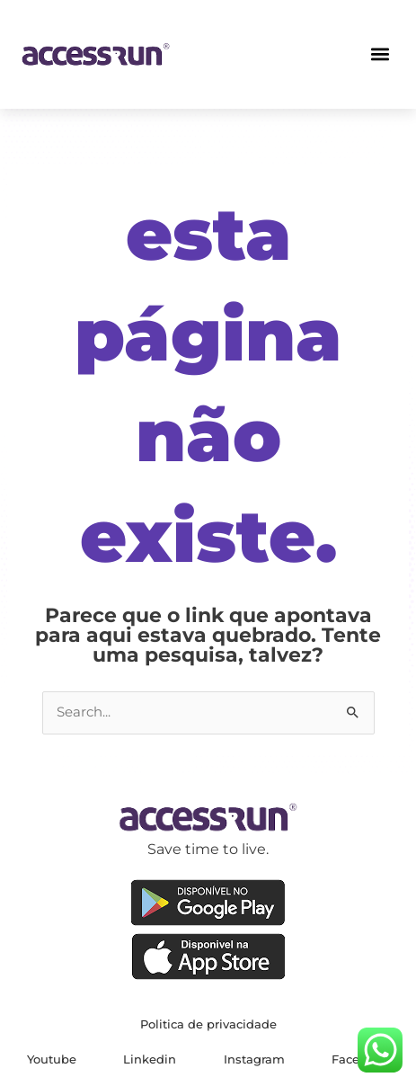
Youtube (51, 1059)
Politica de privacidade (208, 1024)
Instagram (254, 1059)
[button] (380, 54)
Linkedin (149, 1059)
